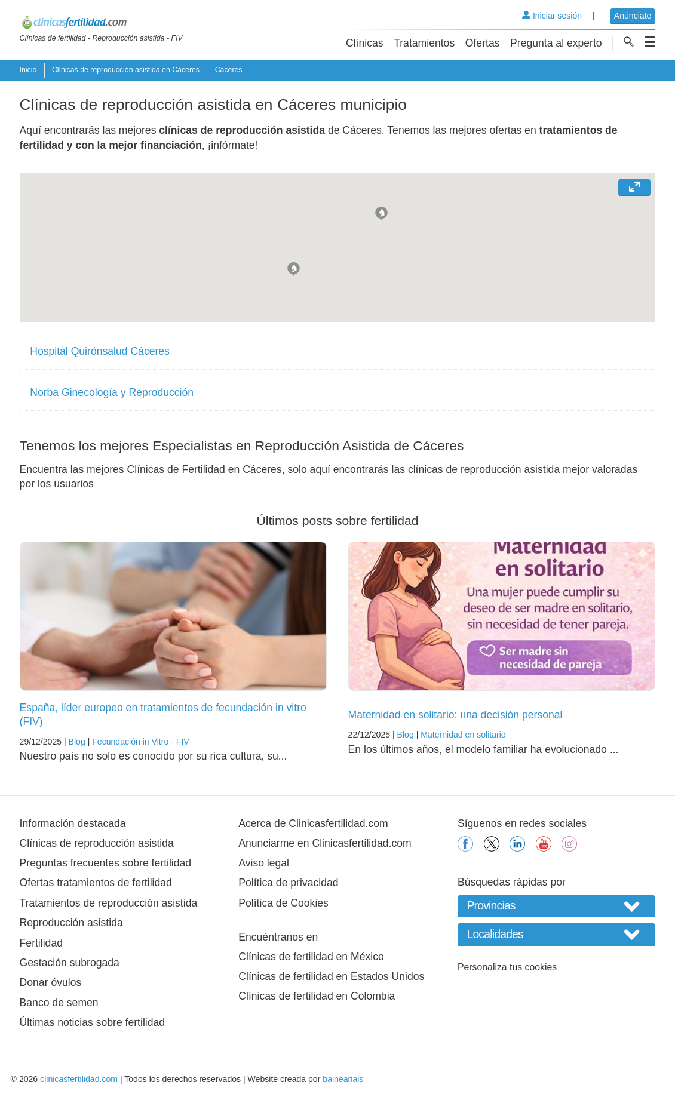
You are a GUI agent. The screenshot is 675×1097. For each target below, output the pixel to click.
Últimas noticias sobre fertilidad (92, 1022)
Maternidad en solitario (463, 734)
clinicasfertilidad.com (79, 1079)
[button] (381, 212)
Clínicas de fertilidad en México (311, 957)
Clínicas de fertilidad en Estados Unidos (331, 976)
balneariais (343, 1079)
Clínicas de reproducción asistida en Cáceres (126, 70)
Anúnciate (633, 15)
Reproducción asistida (71, 923)
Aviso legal (263, 863)
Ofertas (482, 43)
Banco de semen (59, 1003)
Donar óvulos (51, 982)
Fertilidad (41, 943)
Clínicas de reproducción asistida (97, 843)
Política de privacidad (288, 883)
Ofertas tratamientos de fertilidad (96, 883)
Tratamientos (424, 43)
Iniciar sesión (552, 15)
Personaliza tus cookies (507, 967)
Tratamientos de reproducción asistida (109, 903)
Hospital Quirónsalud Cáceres (100, 351)
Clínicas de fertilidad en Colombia (316, 996)
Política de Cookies (283, 903)
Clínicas (364, 43)
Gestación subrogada (69, 963)
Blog (77, 741)
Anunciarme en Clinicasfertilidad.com (324, 843)
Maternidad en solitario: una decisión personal (455, 715)
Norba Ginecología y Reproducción (112, 392)
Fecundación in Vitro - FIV (140, 741)
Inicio (28, 70)
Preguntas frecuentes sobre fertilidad (106, 863)
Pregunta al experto (556, 43)
